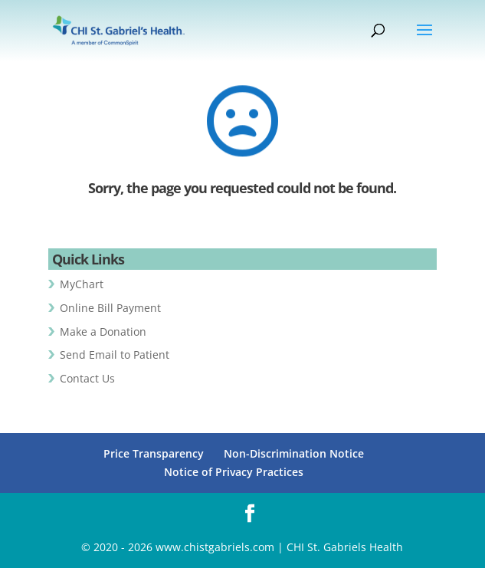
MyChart (81, 284)
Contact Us (87, 378)
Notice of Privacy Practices (233, 472)
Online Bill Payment (110, 307)
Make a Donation (103, 331)
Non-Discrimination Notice (294, 453)
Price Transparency (153, 453)
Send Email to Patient (114, 354)
